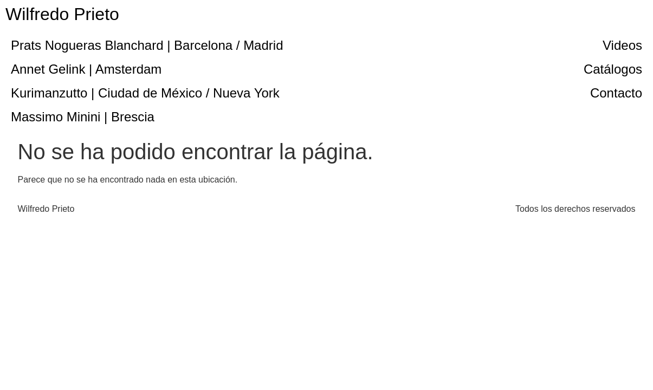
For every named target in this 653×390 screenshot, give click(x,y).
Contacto (616, 93)
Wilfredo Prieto (62, 14)
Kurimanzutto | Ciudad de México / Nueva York (145, 93)
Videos (622, 45)
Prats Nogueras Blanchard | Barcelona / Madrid (147, 45)
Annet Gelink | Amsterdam (86, 69)
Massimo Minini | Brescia (82, 116)
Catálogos (613, 69)
